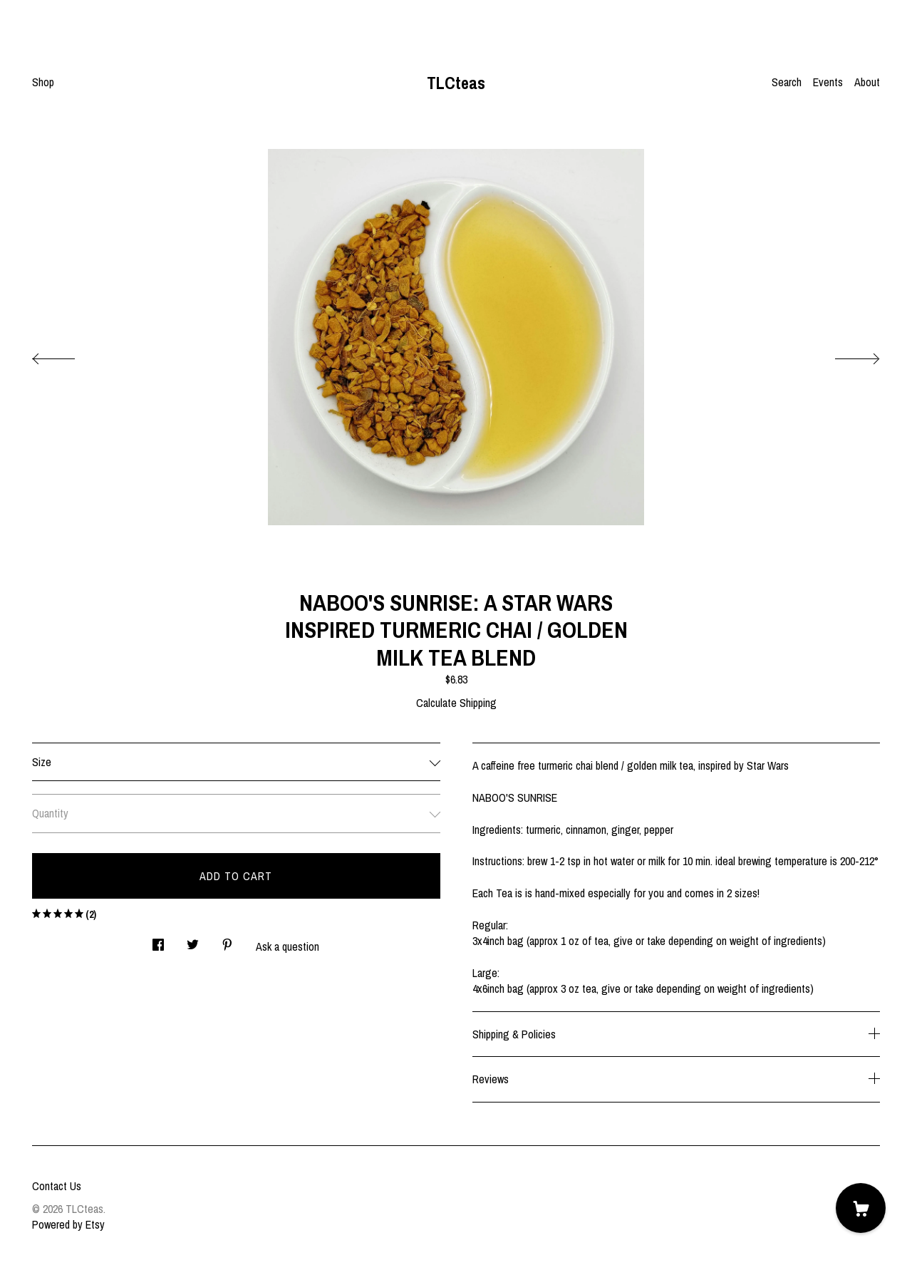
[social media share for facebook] (158, 941)
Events (828, 82)
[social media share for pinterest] (227, 941)
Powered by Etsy (68, 1224)
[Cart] (861, 1208)
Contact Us (56, 1186)
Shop (43, 82)
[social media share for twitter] (193, 941)
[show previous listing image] (67, 355)
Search (787, 82)
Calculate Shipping (456, 703)
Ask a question (287, 946)
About (867, 82)
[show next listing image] (844, 355)
